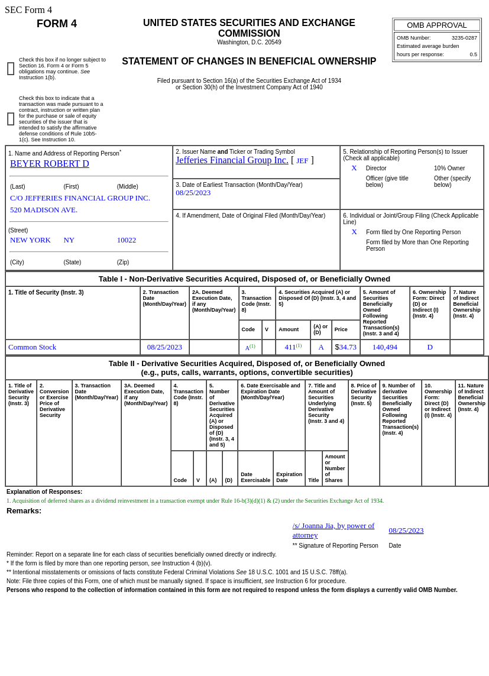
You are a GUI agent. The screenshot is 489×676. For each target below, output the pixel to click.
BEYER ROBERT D (49, 164)
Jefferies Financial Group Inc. (232, 160)
